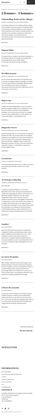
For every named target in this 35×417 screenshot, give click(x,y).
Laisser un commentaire (8, 22)
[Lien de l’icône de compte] (24, 2)
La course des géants (10, 257)
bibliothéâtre (6, 2)
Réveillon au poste (9, 74)
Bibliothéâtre (4, 9)
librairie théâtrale (26, 331)
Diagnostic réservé (9, 128)
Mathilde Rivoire (19, 411)
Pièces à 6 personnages (13, 9)
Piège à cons (6, 101)
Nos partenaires (6, 372)
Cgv (3, 384)
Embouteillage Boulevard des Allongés (17, 19)
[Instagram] (9, 408)
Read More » (5, 43)
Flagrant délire (8, 50)
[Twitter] (6, 408)
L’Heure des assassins (10, 288)
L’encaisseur (7, 159)
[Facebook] (3, 408)
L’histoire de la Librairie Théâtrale (11, 374)
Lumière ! (6, 224)
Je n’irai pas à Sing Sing (11, 180)
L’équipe (4, 377)
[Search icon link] (29, 2)
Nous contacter (7, 382)
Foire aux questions (8, 379)
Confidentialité (6, 387)
